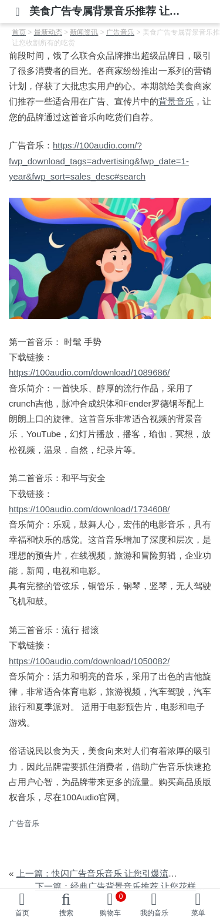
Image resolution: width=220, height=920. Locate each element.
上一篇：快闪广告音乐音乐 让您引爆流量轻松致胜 (114, 873)
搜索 (66, 913)
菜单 (198, 913)
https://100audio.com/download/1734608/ (89, 509)
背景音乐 (176, 101)
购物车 (113, 904)
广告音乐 (24, 823)
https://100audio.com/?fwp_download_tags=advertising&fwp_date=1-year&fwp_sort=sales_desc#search (99, 160)
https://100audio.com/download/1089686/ (89, 372)
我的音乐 (154, 913)
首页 (22, 913)
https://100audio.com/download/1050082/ (89, 661)
